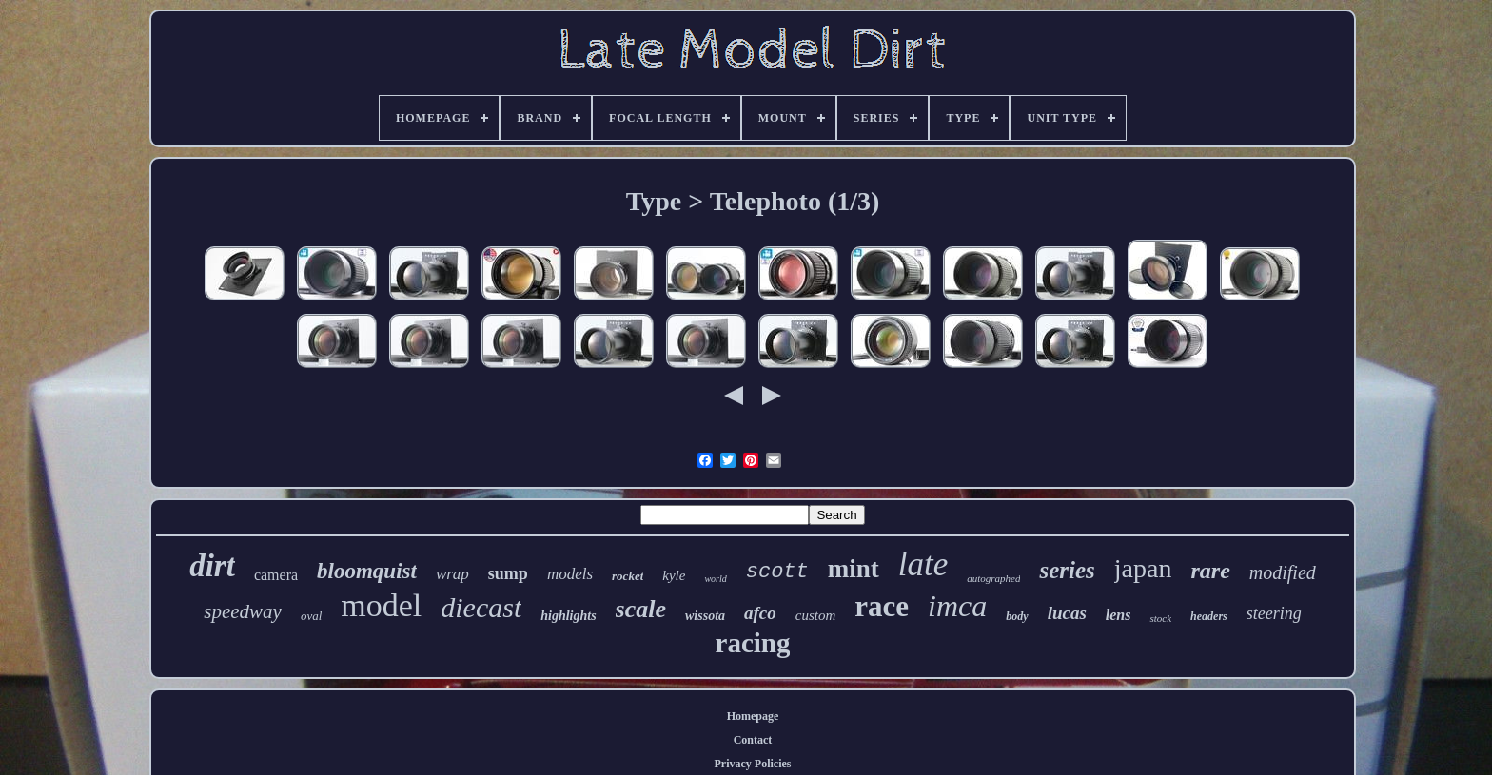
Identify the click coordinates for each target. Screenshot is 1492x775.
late (923, 564)
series (1066, 570)
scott (777, 572)
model (381, 605)
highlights (568, 616)
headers (1208, 616)
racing (753, 643)
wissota (705, 616)
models (570, 574)
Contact (753, 739)
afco (760, 613)
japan (1143, 568)
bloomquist (367, 571)
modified (1282, 572)
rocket (627, 576)
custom (815, 615)
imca (957, 606)
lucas (1067, 613)
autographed (993, 578)
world (715, 578)
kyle (673, 575)
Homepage (753, 716)
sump (508, 573)
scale (641, 609)
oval (311, 616)
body (1017, 616)
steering (1274, 613)
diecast (481, 607)
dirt (212, 566)
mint (853, 568)
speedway (243, 611)
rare (1209, 570)
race (881, 606)
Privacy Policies (753, 763)
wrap (452, 574)
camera (276, 575)
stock (1160, 618)
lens (1118, 615)
